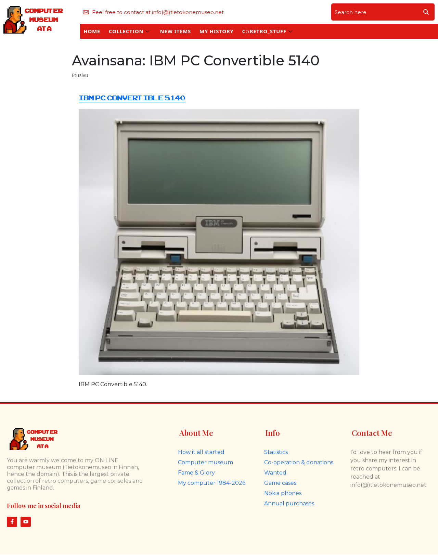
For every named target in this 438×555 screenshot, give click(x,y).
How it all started (201, 452)
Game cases (280, 483)
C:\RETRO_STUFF (267, 31)
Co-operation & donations (298, 462)
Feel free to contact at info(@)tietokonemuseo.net (153, 12)
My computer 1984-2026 (211, 483)
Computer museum (205, 462)
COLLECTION (129, 31)
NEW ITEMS (175, 31)
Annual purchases (289, 503)
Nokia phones (282, 493)
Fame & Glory (196, 472)
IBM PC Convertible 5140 (132, 98)
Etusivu (80, 75)
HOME (91, 31)
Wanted (275, 472)
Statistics (276, 452)
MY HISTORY (216, 31)
